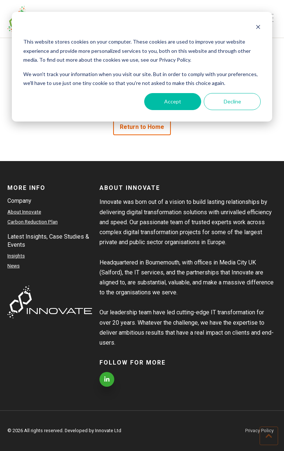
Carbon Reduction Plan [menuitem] (32, 222)
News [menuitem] (13, 266)
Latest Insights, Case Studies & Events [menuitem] (48, 240)
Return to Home (142, 126)
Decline (232, 101)
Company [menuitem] (19, 200)
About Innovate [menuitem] (24, 212)
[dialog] (142, 67)
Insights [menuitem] (16, 256)
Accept (172, 101)
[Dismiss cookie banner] (258, 28)
